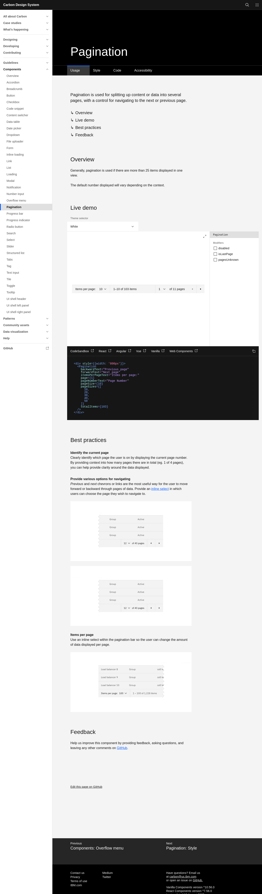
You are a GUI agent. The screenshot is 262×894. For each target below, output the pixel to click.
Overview (83, 112)
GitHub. (198, 880)
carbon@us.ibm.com (182, 876)
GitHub (122, 748)
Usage (75, 70)
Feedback (84, 135)
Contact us (77, 873)
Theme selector (79, 218)
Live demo (84, 120)
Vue (141, 351)
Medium (107, 873)
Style (96, 70)
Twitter (106, 877)
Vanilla (158, 351)
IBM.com (76, 885)
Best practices (88, 127)
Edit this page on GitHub (86, 786)
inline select (160, 489)
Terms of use (78, 881)
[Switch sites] (257, 5)
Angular (123, 351)
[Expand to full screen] (204, 236)
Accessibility (143, 70)
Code (117, 70)
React (105, 351)
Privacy (75, 877)
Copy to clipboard (253, 351)
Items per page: (85, 289)
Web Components (183, 351)
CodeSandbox (82, 351)
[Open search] (247, 5)
